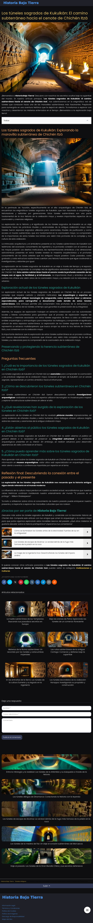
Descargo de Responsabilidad (13, 916)
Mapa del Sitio (7, 919)
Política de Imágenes (10, 914)
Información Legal (8, 905)
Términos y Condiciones (11, 908)
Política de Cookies (9, 911)
